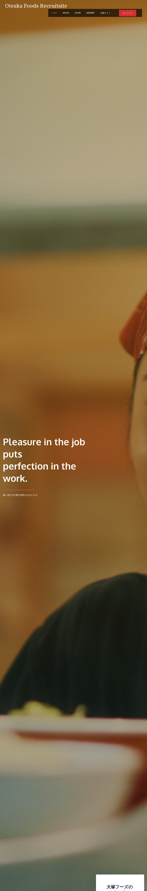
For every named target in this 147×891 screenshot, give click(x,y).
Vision (66, 13)
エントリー (128, 13)
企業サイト (105, 13)
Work (78, 13)
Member (91, 13)
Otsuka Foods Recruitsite (36, 6)
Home (54, 13)
